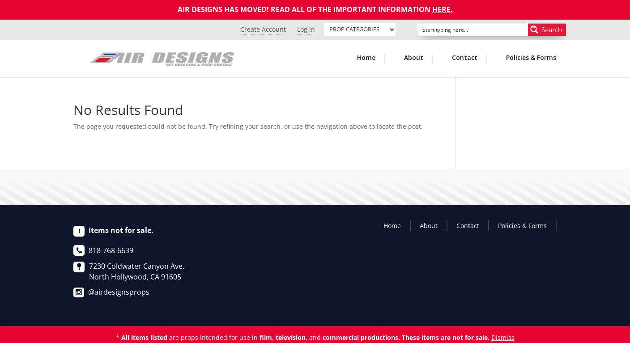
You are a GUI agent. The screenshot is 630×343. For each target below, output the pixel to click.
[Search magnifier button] (547, 29)
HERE (441, 9)
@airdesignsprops (118, 292)
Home (366, 58)
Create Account (263, 29)
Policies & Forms (531, 58)
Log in (306, 29)
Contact (464, 58)
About (413, 58)
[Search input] (462, 29)
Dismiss (503, 337)
